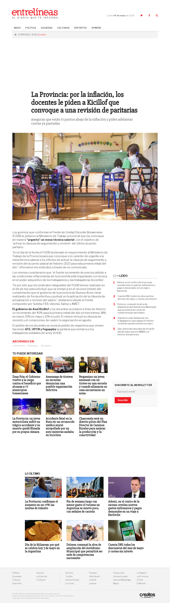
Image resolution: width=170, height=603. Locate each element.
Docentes (46, 345)
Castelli (92, 580)
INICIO (17, 27)
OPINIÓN (96, 27)
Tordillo (69, 576)
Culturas (16, 580)
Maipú (116, 583)
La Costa (69, 583)
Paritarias (33, 345)
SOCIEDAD (47, 27)
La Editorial (41, 576)
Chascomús (118, 573)
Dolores (69, 573)
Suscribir (123, 400)
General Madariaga (122, 580)
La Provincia (18, 345)
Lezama (92, 583)
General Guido (72, 580)
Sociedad (42, 34)
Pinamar (93, 573)
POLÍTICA (30, 27)
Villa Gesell (94, 576)
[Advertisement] (85, 63)
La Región (142, 573)
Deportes (16, 583)
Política (15, 573)
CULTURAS (63, 27)
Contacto (41, 580)
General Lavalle (120, 576)
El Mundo (141, 583)
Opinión (40, 573)
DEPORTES (80, 27)
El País (140, 580)
